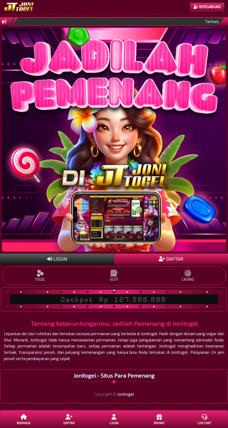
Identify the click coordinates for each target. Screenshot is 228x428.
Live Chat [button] (204, 419)
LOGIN (57, 259)
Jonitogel (125, 394)
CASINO (188, 275)
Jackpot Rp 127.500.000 (114, 299)
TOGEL (40, 275)
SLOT (114, 275)
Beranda (23, 419)
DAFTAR (171, 259)
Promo (159, 419)
